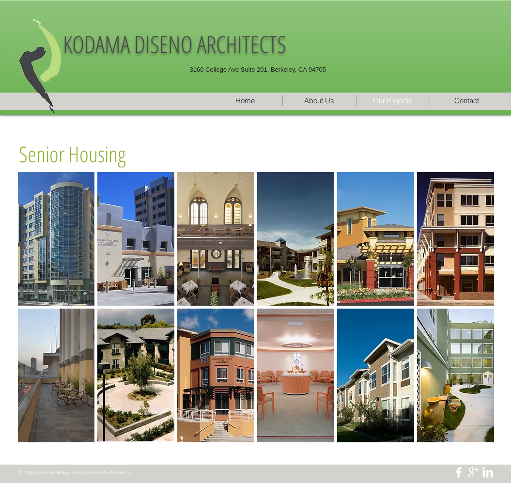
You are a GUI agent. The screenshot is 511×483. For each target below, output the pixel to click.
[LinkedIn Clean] (487, 472)
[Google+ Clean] (473, 472)
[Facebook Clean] (458, 472)
